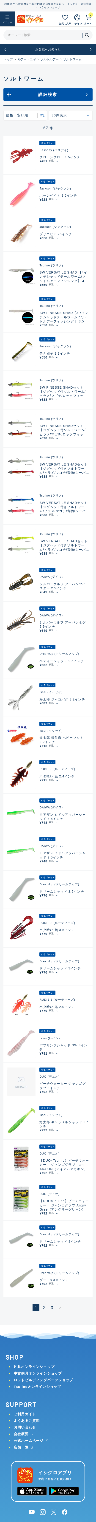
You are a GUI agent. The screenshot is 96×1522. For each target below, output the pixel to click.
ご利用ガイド (25, 1414)
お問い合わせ (25, 1427)
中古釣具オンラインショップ (38, 1373)
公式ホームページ (29, 1441)
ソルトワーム (72, 59)
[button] (5, 49)
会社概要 (21, 1434)
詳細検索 (47, 94)
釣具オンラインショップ (34, 1367)
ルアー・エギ (27, 59)
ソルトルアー (49, 59)
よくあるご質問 (27, 1421)
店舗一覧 (21, 1447)
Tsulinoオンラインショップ (37, 1387)
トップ (8, 59)
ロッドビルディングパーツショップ (43, 1380)
